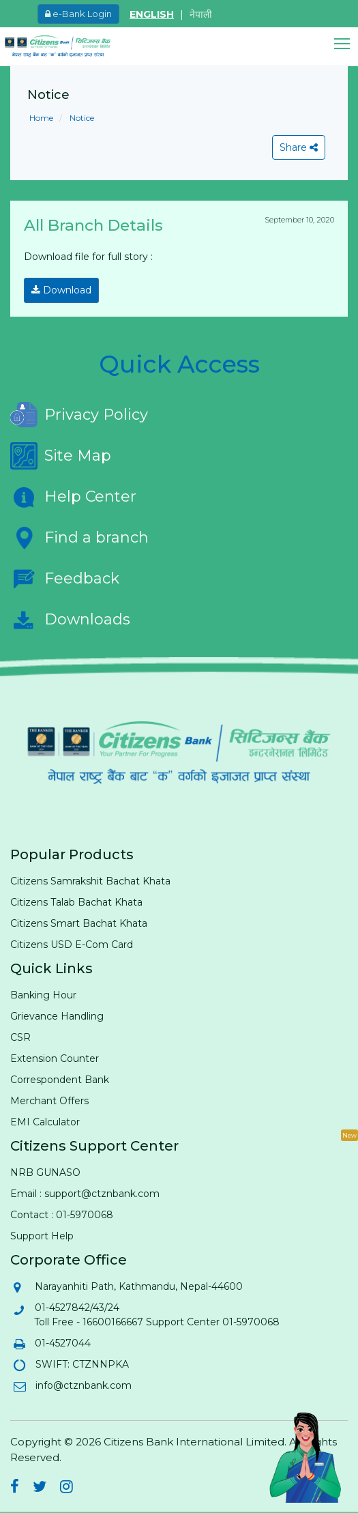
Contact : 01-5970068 (61, 1215)
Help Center (73, 496)
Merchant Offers (49, 1101)
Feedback (64, 578)
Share (299, 147)
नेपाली (201, 14)
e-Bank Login (78, 13)
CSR (20, 1037)
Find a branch (79, 537)
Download (61, 290)
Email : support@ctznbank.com (85, 1193)
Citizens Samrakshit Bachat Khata (90, 881)
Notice (81, 118)
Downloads (70, 619)
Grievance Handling (57, 1016)
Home (41, 118)
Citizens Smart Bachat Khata (78, 923)
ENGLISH (152, 14)
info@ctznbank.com (83, 1385)
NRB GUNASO (45, 1172)
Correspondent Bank (59, 1079)
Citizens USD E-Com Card (71, 944)
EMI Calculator (45, 1122)
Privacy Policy (79, 415)
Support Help (42, 1236)
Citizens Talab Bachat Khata (76, 902)
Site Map (60, 456)
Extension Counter (54, 1058)
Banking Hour (43, 995)
